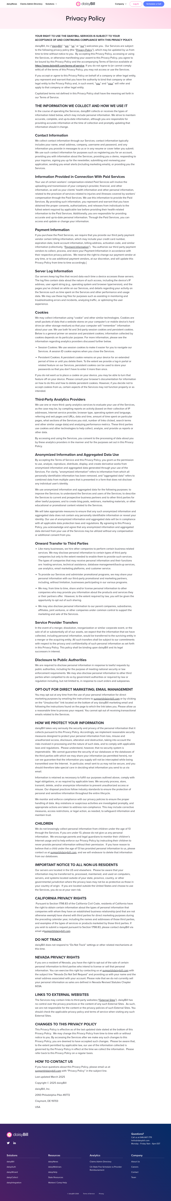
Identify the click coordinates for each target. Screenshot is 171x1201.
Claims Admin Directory (31, 4)
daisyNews (12, 4)
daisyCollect (12, 1177)
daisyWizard (12, 1172)
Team (133, 1177)
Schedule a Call (153, 4)
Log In (136, 4)
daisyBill (10, 1161)
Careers (134, 1167)
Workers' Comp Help (57, 1182)
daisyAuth (11, 1167)
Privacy (101, 1194)
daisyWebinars (54, 1167)
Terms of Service (89, 1194)
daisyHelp (52, 1172)
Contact (134, 1172)
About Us (135, 1161)
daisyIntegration (14, 1182)
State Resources (55, 1177)
